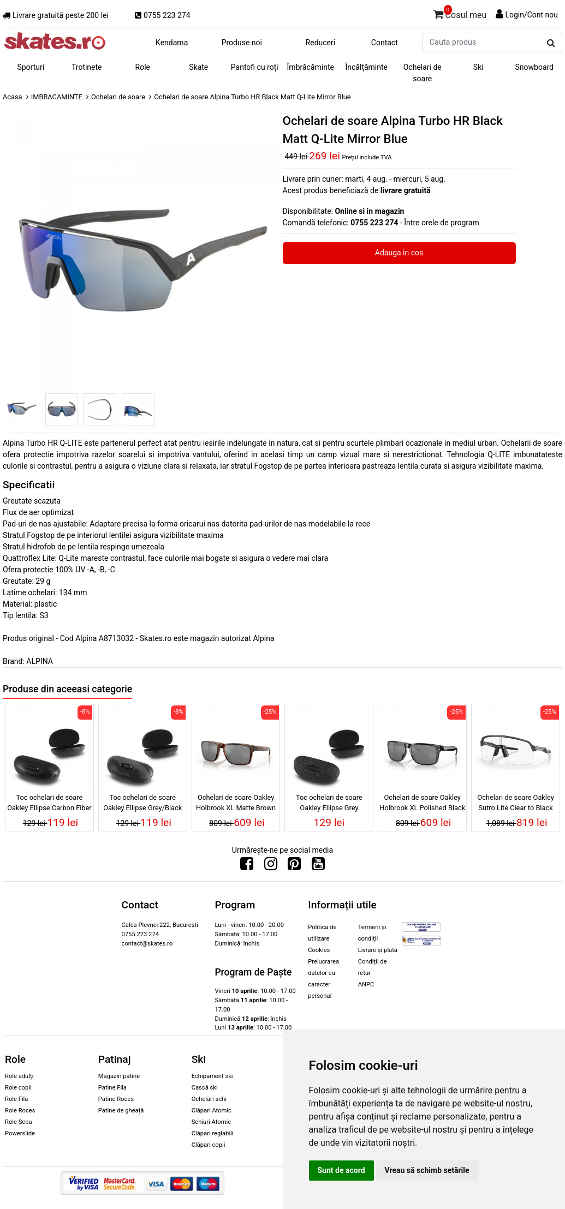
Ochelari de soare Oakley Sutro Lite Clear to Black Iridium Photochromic (515, 804)
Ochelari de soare (422, 73)
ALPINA (39, 661)
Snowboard (534, 67)
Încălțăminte (367, 67)
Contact (384, 42)
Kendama (172, 42)
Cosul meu (460, 13)
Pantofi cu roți (254, 67)
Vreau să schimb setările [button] (427, 1170)
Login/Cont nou (531, 14)
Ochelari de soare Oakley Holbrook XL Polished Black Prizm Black (422, 804)
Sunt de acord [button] (341, 1170)
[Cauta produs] (551, 43)
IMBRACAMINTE (56, 97)
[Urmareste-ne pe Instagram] (271, 866)
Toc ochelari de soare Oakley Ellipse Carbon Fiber (49, 802)
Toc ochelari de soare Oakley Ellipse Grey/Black (142, 802)
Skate (198, 67)
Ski (478, 67)
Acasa (12, 97)
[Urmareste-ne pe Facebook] (247, 866)
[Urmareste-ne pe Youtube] (318, 866)
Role (142, 67)
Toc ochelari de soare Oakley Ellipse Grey (329, 802)
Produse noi (242, 42)
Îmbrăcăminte (310, 67)
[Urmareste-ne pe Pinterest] (294, 866)
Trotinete (87, 67)
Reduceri (321, 42)
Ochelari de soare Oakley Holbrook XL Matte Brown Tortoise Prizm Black (236, 804)
